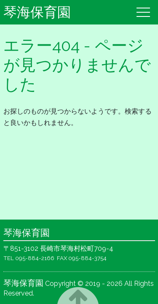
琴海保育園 (37, 12)
